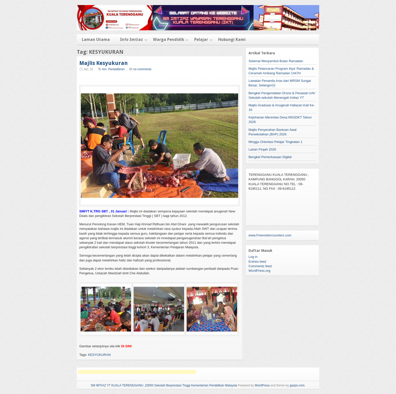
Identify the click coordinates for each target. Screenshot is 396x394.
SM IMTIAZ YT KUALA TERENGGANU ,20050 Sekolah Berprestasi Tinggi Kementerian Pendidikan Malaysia (164, 385)
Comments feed (260, 266)
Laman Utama (96, 39)
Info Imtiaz (131, 39)
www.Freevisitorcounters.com (270, 235)
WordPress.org (259, 271)
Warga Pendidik (168, 39)
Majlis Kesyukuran (103, 63)
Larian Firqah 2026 (262, 149)
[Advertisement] (137, 372)
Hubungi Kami (232, 39)
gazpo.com (297, 385)
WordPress (262, 385)
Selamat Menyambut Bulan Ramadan (276, 61)
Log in (253, 257)
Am (104, 69)
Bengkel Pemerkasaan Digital (270, 157)
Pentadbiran (116, 69)
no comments (142, 69)
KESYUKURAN (99, 355)
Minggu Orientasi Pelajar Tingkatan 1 (275, 142)
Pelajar (201, 39)
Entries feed (257, 261)
